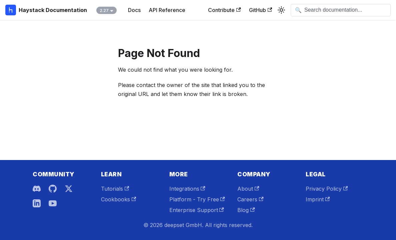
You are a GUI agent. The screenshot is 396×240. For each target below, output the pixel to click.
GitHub (260, 10)
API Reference (167, 10)
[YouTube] (52, 203)
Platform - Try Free (197, 199)
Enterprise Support (196, 210)
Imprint (318, 199)
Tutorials (115, 188)
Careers (250, 199)
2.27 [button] (104, 10)
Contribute (224, 10)
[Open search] (341, 10)
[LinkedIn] (36, 203)
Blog (246, 210)
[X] (68, 188)
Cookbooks (118, 199)
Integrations (187, 188)
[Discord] (36, 188)
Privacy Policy (327, 188)
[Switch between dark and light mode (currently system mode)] (281, 10)
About (248, 188)
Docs (134, 10)
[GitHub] (52, 188)
